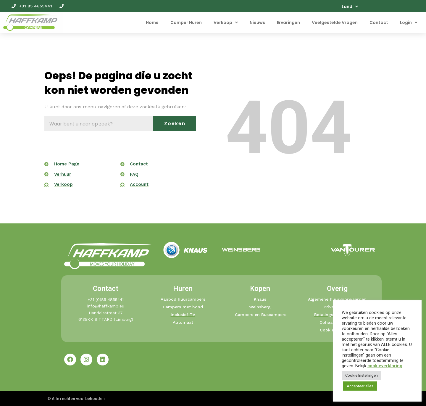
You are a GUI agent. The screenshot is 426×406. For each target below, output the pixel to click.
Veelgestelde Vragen (335, 22)
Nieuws (257, 22)
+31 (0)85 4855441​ (106, 299)
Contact (378, 22)
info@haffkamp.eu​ (105, 306)
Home (152, 22)
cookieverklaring (384, 365)
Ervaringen (288, 22)
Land (350, 6)
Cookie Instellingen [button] (361, 375)
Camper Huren (186, 22)
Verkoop (226, 22)
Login (408, 22)
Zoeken (174, 123)
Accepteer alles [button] (360, 386)
